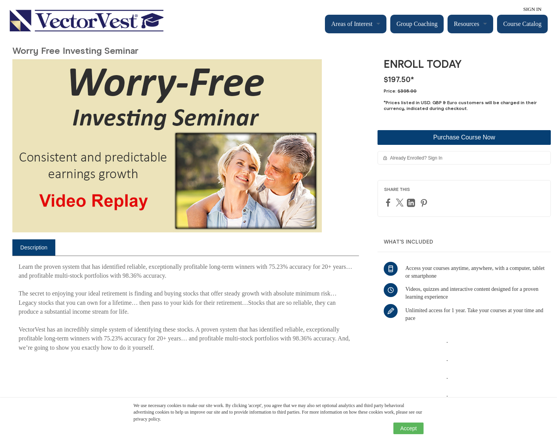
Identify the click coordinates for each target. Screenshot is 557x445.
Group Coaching (416, 24)
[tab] (33, 247)
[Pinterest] (425, 203)
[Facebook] (389, 202)
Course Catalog (522, 24)
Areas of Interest (351, 24)
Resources (466, 24)
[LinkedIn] (412, 203)
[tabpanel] (185, 310)
